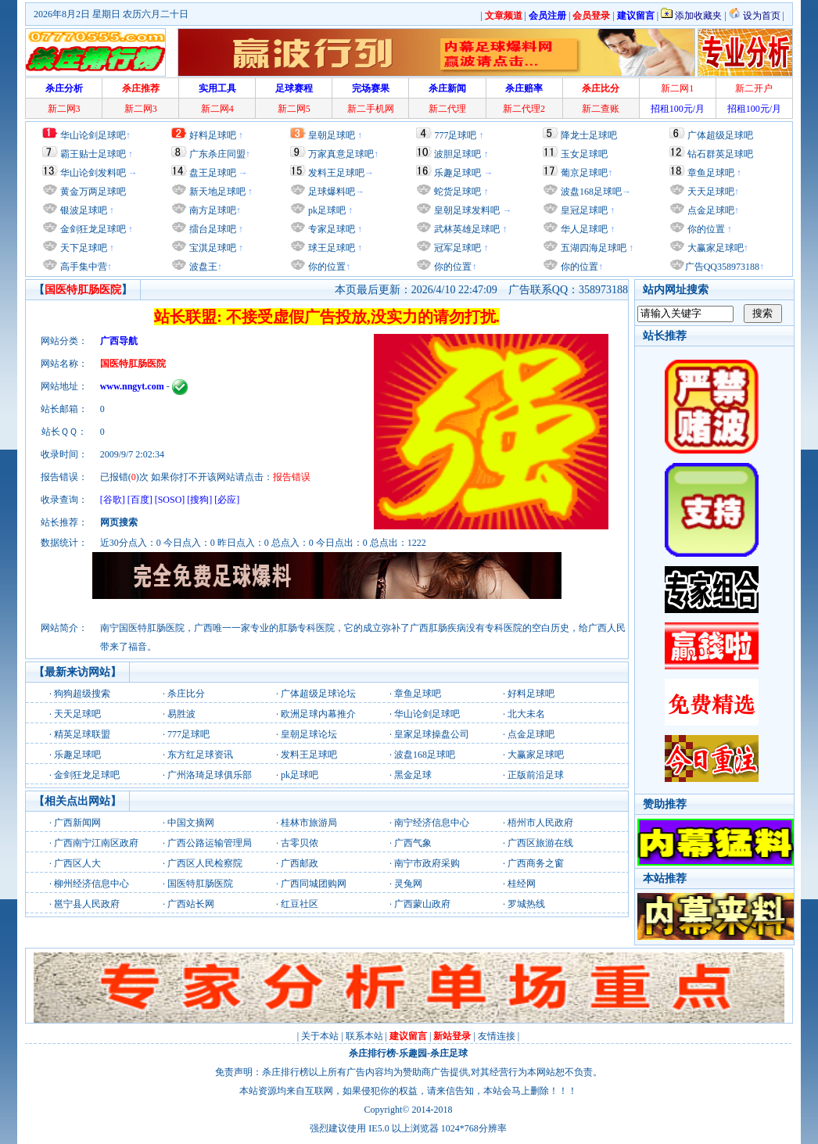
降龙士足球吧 (589, 135)
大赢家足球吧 (714, 247)
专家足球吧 (330, 229)
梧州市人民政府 (540, 822)
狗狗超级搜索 (82, 693)
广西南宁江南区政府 (96, 842)
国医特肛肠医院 (200, 883)
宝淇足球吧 (212, 247)
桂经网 (522, 883)
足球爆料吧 (331, 191)
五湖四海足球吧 (592, 247)
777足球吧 (455, 135)
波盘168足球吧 (591, 191)
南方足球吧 (211, 210)
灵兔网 (408, 883)
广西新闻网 (77, 822)
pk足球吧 (326, 210)
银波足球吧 (83, 210)
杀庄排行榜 (372, 1053)
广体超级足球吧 (720, 135)
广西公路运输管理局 (209, 842)
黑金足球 (413, 774)
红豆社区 (299, 903)
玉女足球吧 (584, 154)
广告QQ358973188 (722, 266)
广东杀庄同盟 (217, 154)
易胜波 (181, 713)
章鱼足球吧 (710, 172)
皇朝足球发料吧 (466, 210)
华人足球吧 (583, 229)
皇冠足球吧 (583, 210)
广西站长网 (190, 903)
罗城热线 (526, 903)
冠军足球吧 (456, 247)
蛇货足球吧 (458, 191)
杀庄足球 (449, 1053)
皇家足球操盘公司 (431, 734)
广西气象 (413, 842)
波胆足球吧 (457, 154)
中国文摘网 (190, 822)
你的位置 (326, 266)
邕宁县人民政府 (87, 903)
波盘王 (202, 266)
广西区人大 (77, 863)
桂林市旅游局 (309, 822)
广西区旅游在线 (540, 842)
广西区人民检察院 (204, 863)
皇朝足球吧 (331, 135)
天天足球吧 (709, 191)
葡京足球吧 (584, 172)
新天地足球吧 (216, 191)
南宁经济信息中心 (431, 822)
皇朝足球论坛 (309, 734)
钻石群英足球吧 (720, 154)
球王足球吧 (330, 247)
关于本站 (320, 1036)
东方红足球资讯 (200, 754)
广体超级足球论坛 (318, 693)
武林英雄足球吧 (466, 229)
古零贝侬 (299, 842)
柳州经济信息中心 (91, 883)
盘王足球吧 (212, 172)
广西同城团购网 (313, 883)
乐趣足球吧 (457, 172)
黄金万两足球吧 (93, 191)
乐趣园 (413, 1053)
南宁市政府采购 (427, 863)
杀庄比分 (186, 693)
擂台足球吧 (211, 229)
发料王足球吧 (336, 172)
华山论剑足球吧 (93, 135)
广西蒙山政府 (422, 903)
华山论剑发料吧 (93, 172)
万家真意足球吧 (341, 154)
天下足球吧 (82, 247)
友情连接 (496, 1036)
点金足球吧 (709, 210)
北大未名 (526, 713)
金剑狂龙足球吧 (92, 229)
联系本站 (364, 1036)
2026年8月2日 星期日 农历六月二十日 (111, 14)
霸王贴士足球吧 (93, 154)
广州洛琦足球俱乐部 (209, 774)
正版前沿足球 (536, 774)
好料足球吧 (212, 135)
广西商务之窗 (536, 863)
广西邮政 (299, 863)
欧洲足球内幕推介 (318, 713)
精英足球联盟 (82, 734)
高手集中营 (82, 266)
